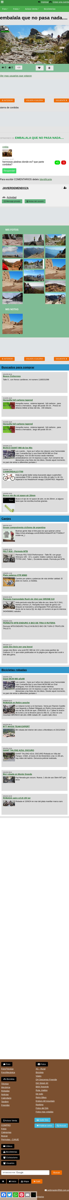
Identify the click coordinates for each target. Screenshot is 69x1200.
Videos (21, 15)
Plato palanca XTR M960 (15, 575)
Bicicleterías (50, 9)
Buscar (4, 1136)
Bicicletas (7, 15)
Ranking (39, 1104)
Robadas (5, 1091)
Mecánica (5, 1087)
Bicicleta (8, 1079)
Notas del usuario (35, 201)
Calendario (6, 1098)
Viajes (38, 1076)
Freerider (5, 1105)
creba (5, 147)
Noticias (5, 1094)
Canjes (6, 518)
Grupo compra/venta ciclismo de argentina (24, 527)
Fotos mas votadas (44, 1112)
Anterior (7, 100)
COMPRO (6, 1125)
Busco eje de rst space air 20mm (19, 495)
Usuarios (8, 1163)
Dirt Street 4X (42, 1083)
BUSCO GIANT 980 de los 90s (17, 448)
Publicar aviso (44, 1125)
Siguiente (61, 100)
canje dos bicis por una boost (18, 647)
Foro (4, 9)
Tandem (5, 1101)
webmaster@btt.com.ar (57, 1190)
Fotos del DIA (42, 1108)
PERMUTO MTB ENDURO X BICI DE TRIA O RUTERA (29, 623)
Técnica (5, 1084)
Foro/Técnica (7, 1069)
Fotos (16, 9)
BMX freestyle (42, 1087)
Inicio (12, 1181)
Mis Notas (12, 309)
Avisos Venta (31, 9)
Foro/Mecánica (8, 1072)
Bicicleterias (10, 1152)
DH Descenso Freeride (46, 1079)
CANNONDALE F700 (13, 471)
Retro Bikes (41, 1097)
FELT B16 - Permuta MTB (15, 551)
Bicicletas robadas (14, 669)
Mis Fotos (12, 229)
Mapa (25, 1181)
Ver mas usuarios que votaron (16, 76)
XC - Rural (40, 1069)
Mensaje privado (12, 201)
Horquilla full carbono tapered (18, 400)
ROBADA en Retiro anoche (16, 702)
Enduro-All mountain (45, 1101)
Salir (37, 1181)
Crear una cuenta (61, 2)
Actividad (11, 197)
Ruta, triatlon (41, 1090)
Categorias (6, 1132)
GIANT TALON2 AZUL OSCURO (18, 750)
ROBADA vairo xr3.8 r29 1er (17, 798)
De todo (39, 1094)
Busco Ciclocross (12, 376)
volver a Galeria (34, 100)
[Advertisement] (34, 215)
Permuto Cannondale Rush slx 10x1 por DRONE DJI (29, 599)
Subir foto (42, 1120)
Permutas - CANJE (10, 1139)
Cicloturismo (10, 1157)
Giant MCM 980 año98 (14, 679)
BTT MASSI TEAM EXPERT (16, 726)
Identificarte (46, 179)
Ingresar (45, 2)
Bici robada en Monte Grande (17, 774)
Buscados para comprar (17, 367)
